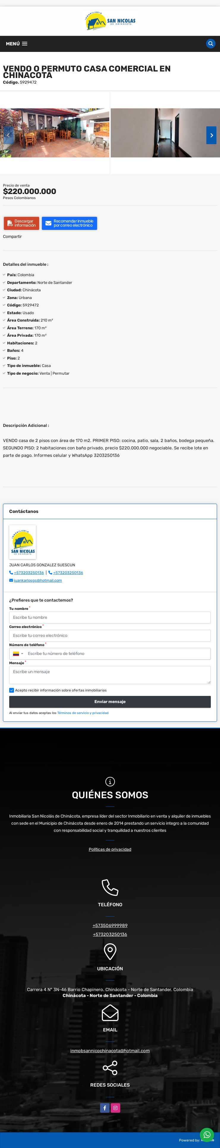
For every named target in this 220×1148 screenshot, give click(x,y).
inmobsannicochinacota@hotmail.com (110, 1050)
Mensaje (17, 662)
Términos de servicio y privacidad (83, 713)
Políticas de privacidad (110, 849)
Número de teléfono (27, 644)
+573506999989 (110, 925)
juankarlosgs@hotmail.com (38, 580)
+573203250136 (29, 572)
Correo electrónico (26, 626)
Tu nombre (19, 608)
